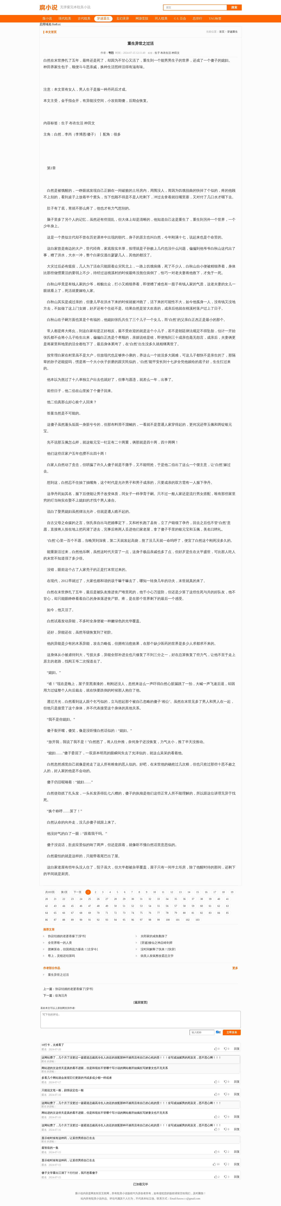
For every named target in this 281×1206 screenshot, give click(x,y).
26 (98, 899)
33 (158, 899)
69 (89, 913)
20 (46, 899)
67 (72, 913)
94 (115, 919)
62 (219, 906)
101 (178, 919)
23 (72, 899)
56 (167, 906)
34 (167, 899)
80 (184, 913)
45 (72, 906)
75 (141, 913)
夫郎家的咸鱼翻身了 (154, 936)
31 (141, 899)
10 (154, 892)
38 (201, 899)
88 (64, 919)
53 (141, 906)
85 (227, 913)
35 (175, 899)
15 (197, 892)
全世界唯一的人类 (60, 942)
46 (81, 906)
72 (115, 913)
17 (214, 892)
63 (227, 906)
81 (193, 913)
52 (132, 906)
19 (232, 892)
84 (219, 913)
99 (158, 919)
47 (89, 906)
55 (158, 906)
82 (201, 913)
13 (180, 892)
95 (124, 919)
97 (141, 919)
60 (201, 906)
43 (55, 906)
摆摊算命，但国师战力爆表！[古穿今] (73, 949)
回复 (237, 1048)
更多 (235, 968)
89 (72, 919)
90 (81, 919)
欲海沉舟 (61, 995)
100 (168, 919)
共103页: (50, 892)
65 (55, 913)
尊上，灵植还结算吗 (61, 955)
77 (158, 913)
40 (219, 899)
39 (210, 899)
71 (107, 913)
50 (115, 906)
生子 (157, 52)
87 (55, 919)
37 (193, 899)
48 (98, 906)
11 (163, 892)
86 (46, 919)
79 (175, 913)
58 (184, 906)
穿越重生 (232, 31)
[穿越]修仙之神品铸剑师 (157, 942)
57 (175, 906)
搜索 (234, 7)
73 (124, 913)
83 (210, 913)
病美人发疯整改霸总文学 (157, 955)
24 (81, 899)
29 (124, 899)
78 (167, 913)
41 (227, 899)
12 (171, 892)
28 (115, 899)
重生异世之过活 (58, 974)
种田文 (176, 52)
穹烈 (111, 52)
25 (89, 899)
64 (46, 913)
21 (55, 899)
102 (188, 919)
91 (89, 919)
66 (64, 913)
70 (98, 913)
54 (150, 906)
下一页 (77, 892)
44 (64, 906)
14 (189, 892)
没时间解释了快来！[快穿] (158, 949)
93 (107, 919)
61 (210, 906)
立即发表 (232, 1032)
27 (107, 899)
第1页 (64, 892)
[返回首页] (140, 1002)
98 (150, 919)
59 (193, 906)
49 (107, 906)
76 (150, 913)
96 (132, 919)
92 (98, 919)
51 (124, 906)
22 (64, 899)
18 (223, 892)
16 (206, 892)
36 (184, 899)
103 (198, 919)
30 (132, 899)
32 (150, 899)
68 (81, 913)
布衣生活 (165, 52)
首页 (221, 31)
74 (132, 913)
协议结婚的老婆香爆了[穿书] (67, 936)
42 (46, 906)
